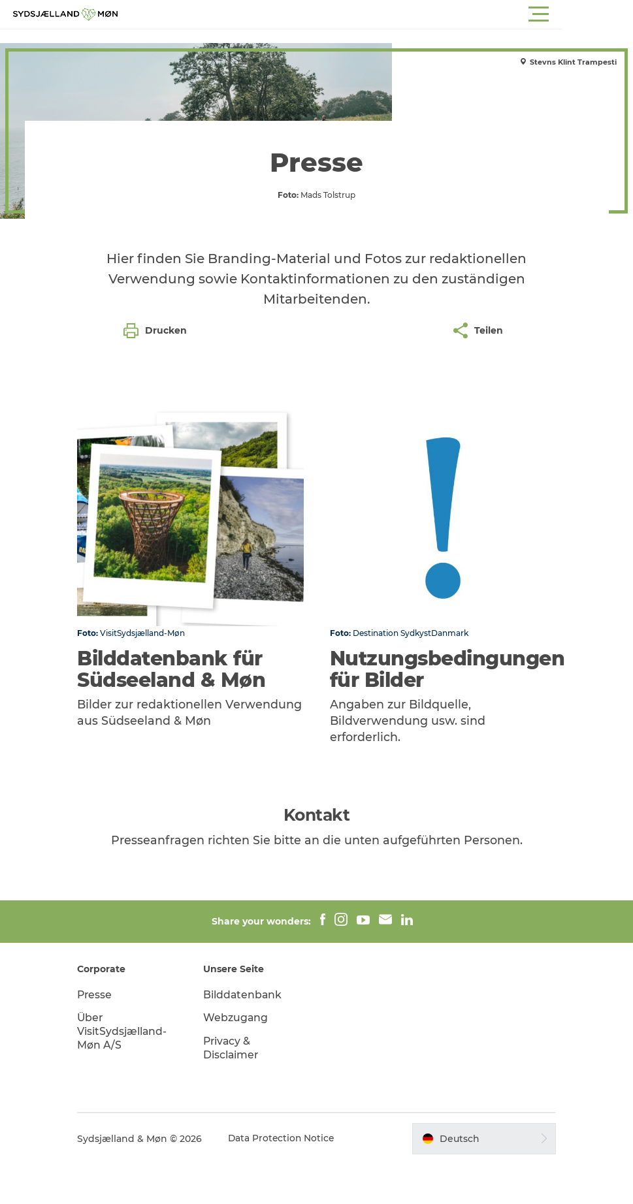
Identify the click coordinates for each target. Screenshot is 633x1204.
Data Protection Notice (290, 1178)
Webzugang (240, 1058)
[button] (375, 14)
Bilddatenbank (247, 1034)
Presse (104, 1034)
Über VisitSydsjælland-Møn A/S (131, 1072)
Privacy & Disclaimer (236, 1088)
